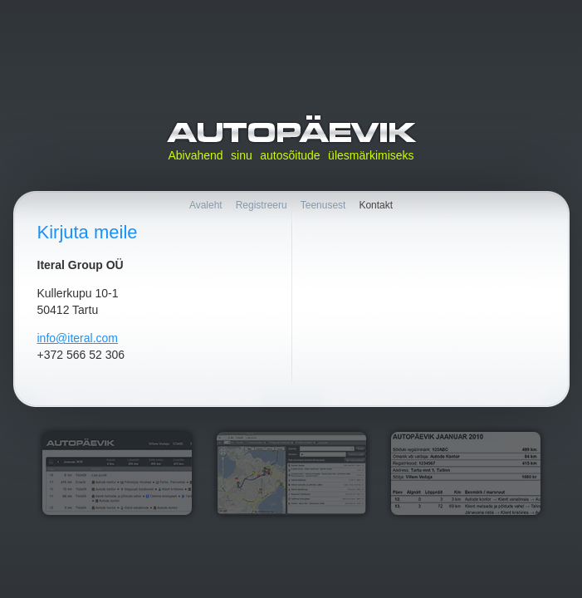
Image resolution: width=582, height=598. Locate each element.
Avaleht (206, 205)
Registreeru (261, 205)
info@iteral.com (77, 338)
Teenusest (323, 205)
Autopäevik (291, 129)
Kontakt (376, 205)
